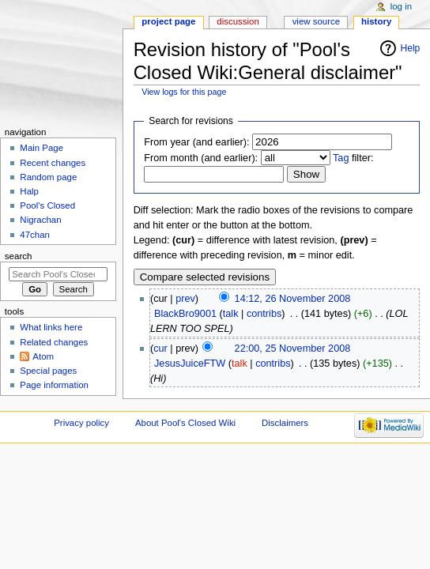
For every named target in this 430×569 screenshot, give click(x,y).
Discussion (237, 21)
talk (231, 313)
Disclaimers (285, 423)
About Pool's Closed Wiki (185, 423)
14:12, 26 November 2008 (293, 298)
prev (185, 298)
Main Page (41, 148)
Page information (54, 385)
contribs (264, 313)
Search (18, 256)
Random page (48, 177)
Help (411, 48)
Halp (29, 191)
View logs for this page (183, 91)
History (376, 21)
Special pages (48, 370)
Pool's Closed (47, 205)
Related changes (54, 342)
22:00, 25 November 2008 (293, 348)
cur (160, 348)
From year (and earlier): (196, 142)
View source (316, 21)
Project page (168, 21)
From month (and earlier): (201, 158)
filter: (353, 158)
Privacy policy (81, 423)
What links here (51, 327)
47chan (35, 234)
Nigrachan (40, 219)
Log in (401, 6)
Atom (43, 356)
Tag (341, 158)
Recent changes (52, 163)
